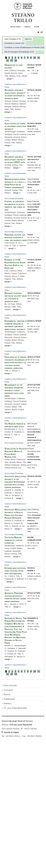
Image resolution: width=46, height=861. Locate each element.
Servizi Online (15, 27)
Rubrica (27, 27)
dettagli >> (10, 79)
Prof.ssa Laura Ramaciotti (20, 725)
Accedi (36, 27)
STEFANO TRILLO (22, 17)
